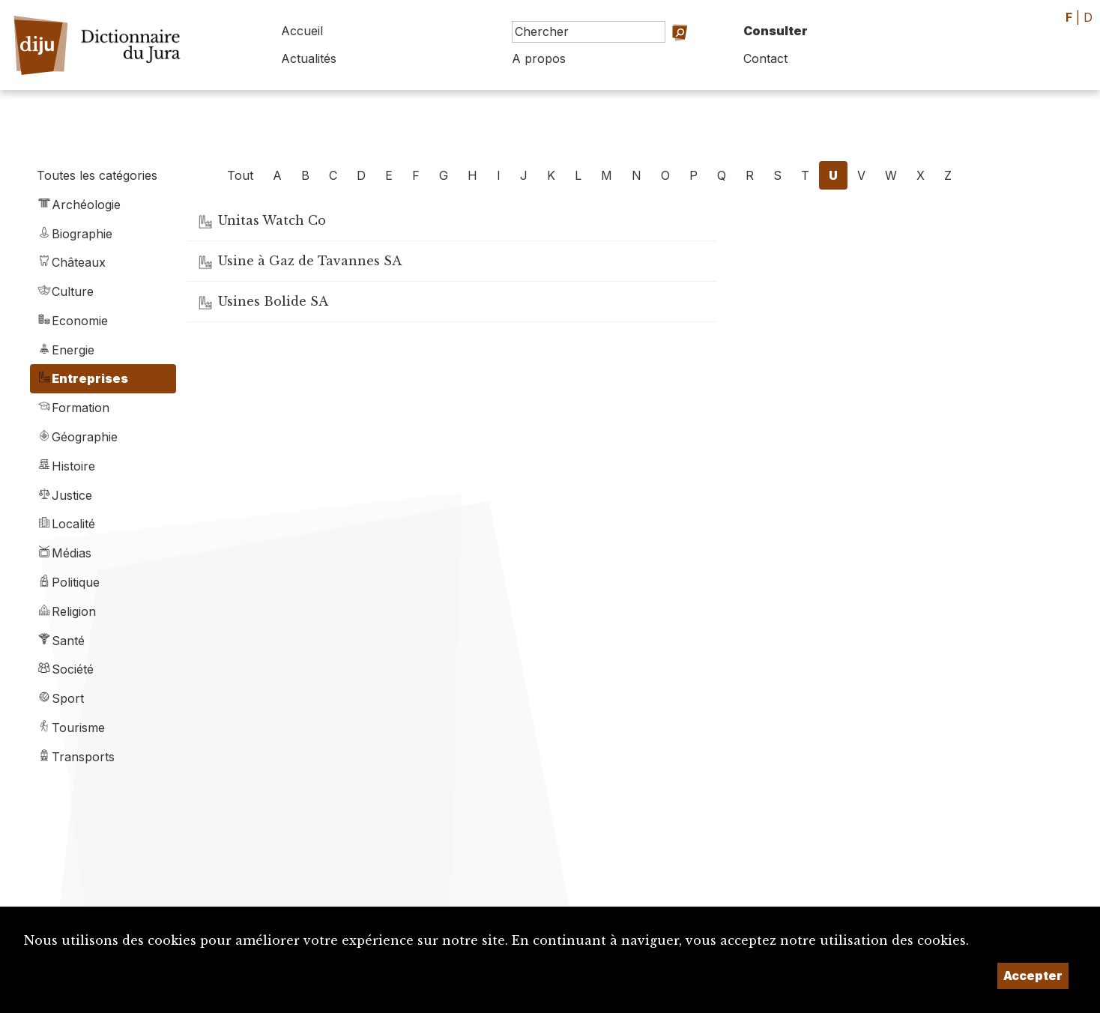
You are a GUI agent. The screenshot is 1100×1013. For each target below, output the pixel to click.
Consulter (775, 30)
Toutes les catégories (97, 175)
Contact (765, 58)
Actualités (308, 58)
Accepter (1033, 975)
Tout (240, 175)
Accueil (302, 30)
